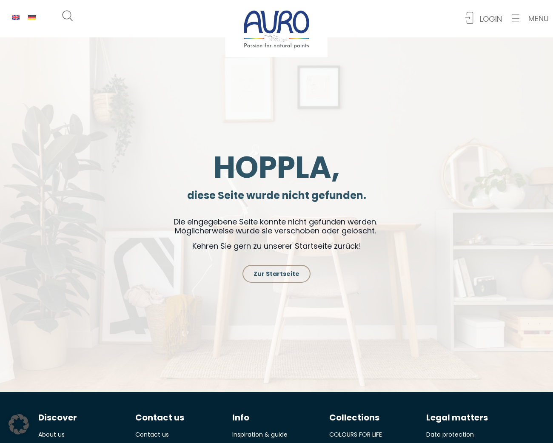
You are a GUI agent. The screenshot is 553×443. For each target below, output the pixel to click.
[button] (530, 18)
